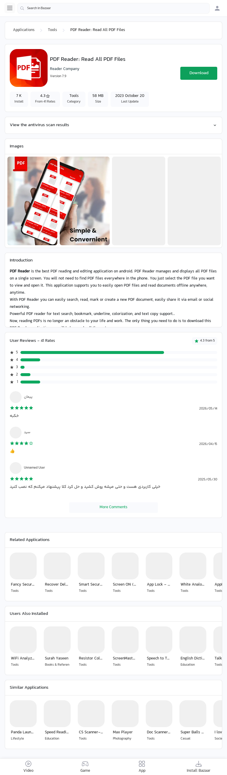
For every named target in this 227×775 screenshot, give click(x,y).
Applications (24, 30)
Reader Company (65, 69)
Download (198, 73)
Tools (52, 30)
